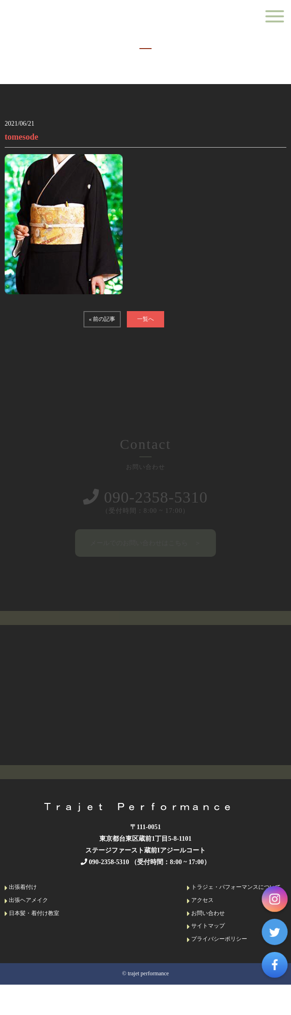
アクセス (200, 903)
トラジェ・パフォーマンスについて (234, 890)
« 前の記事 (102, 319)
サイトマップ (206, 928)
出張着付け (21, 890)
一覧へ (145, 319)
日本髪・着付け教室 (32, 916)
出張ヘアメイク (26, 903)
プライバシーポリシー (217, 941)
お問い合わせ (206, 916)
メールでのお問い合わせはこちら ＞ (145, 543)
